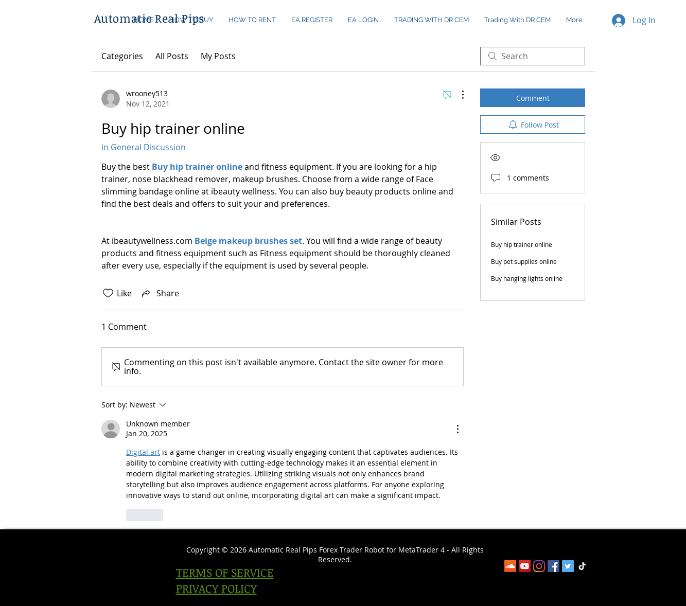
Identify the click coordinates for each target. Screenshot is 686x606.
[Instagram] (539, 566)
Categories (122, 56)
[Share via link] (159, 293)
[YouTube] (525, 566)
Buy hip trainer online (521, 244)
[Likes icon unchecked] (108, 293)
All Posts (171, 56)
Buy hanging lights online (526, 278)
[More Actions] (457, 94)
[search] (532, 56)
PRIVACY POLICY (216, 588)
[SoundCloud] (510, 566)
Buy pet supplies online (524, 261)
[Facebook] (553, 566)
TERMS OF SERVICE (225, 572)
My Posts (218, 56)
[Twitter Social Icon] (568, 566)
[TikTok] (582, 566)
